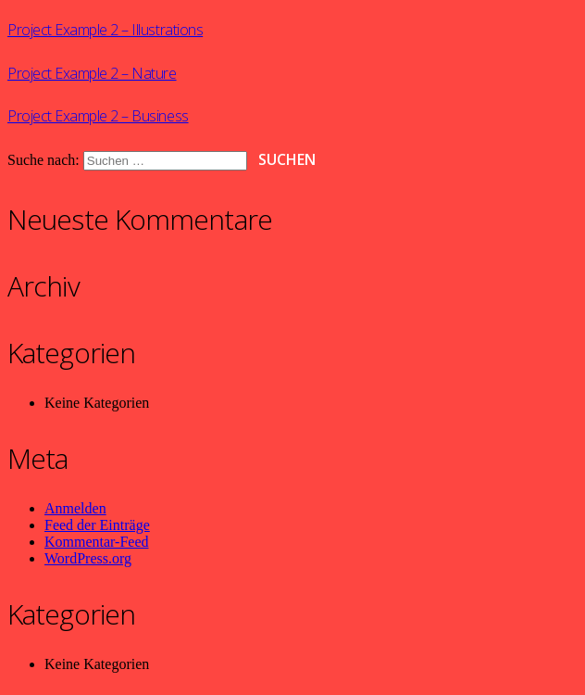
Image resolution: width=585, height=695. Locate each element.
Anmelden (75, 508)
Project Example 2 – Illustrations (105, 29)
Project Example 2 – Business (98, 116)
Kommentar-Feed (96, 542)
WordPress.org (87, 558)
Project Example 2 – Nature (92, 73)
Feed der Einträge (97, 525)
